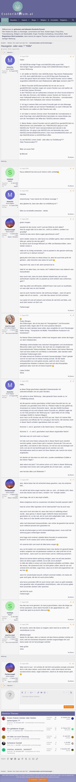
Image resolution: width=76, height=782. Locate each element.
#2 (73, 168)
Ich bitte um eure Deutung (18, 737)
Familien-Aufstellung (45, 34)
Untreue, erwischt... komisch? (19, 749)
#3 (73, 191)
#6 (73, 381)
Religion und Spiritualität (23, 34)
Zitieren (72, 157)
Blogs (34, 20)
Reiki (66, 34)
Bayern (16, 186)
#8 (73, 602)
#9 (73, 624)
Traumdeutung (7, 34)
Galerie (24, 20)
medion (68, 719)
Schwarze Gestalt (14, 743)
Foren (4, 20)
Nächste (9, 52)
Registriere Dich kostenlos (12, 36)
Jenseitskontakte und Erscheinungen (35, 722)
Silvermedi (67, 730)
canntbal (9, 739)
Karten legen (50, 32)
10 (11, 724)
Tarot (42, 32)
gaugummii (10, 722)
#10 (73, 663)
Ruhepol (9, 730)
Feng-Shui (59, 32)
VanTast (68, 750)
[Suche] (73, 20)
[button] (18, 20)
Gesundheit (58, 34)
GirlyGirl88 (10, 751)
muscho (5, 49)
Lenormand (32, 32)
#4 (73, 219)
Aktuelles (13, 20)
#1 (73, 56)
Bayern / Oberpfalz (13, 237)
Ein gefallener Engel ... (16, 729)
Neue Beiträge (5, 24)
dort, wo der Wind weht (12, 333)
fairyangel (67, 744)
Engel (35, 34)
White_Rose (10, 745)
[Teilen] (70, 56)
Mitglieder (44, 20)
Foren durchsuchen (18, 24)
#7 (73, 480)
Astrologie (23, 32)
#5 (73, 315)
